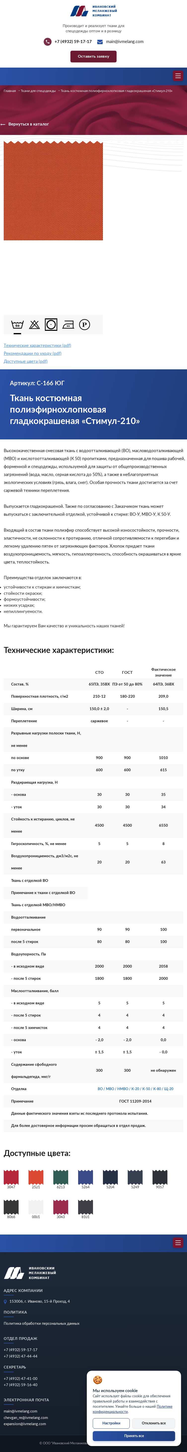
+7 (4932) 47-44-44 (20, 1356)
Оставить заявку (93, 56)
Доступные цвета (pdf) (26, 361)
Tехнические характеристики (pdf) (37, 345)
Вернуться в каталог (24, 125)
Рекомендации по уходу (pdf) (33, 353)
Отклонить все (154, 1423)
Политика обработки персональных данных (41, 1323)
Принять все (134, 1436)
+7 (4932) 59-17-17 (20, 1350)
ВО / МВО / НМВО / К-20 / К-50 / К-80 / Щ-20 (135, 1089)
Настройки (111, 1423)
